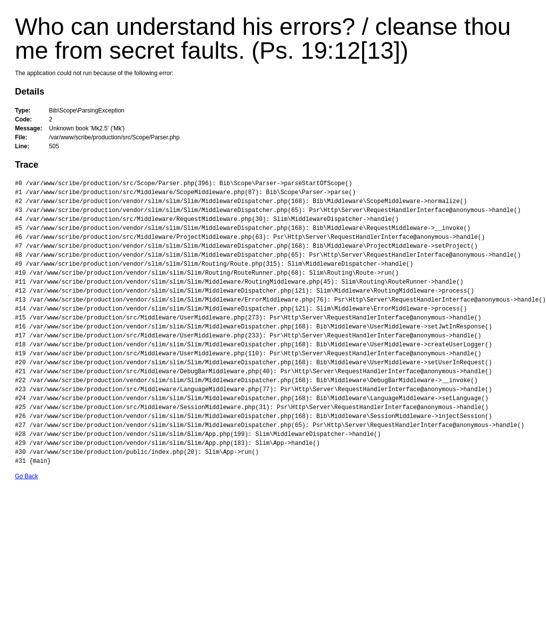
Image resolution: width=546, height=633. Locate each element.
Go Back (26, 476)
